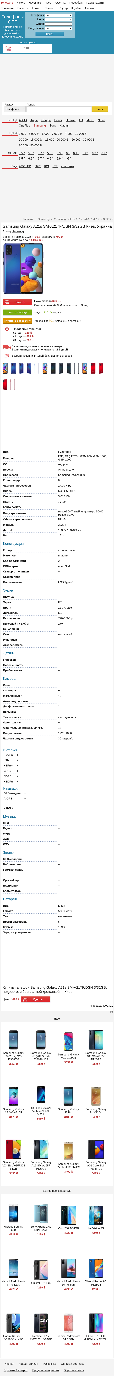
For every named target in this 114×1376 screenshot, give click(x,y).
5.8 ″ (50, 153)
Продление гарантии (45, 1370)
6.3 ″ (95, 153)
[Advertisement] (57, 78)
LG (81, 120)
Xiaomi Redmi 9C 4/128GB (96, 1283)
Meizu (90, 120)
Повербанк (76, 2)
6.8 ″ (50, 158)
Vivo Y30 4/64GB (68, 1228)
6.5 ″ (22, 158)
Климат (36, 8)
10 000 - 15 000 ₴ (30, 139)
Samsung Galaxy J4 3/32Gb (95, 1111)
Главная (9, 1363)
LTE (55, 166)
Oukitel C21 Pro (41, 1283)
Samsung (40, 125)
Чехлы (21, 2)
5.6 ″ (31, 153)
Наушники (35, 2)
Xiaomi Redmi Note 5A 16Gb (68, 1338)
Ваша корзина (27, 42)
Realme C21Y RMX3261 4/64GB (41, 1338)
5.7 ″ (40, 153)
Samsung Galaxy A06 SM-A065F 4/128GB (95, 1056)
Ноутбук (76, 8)
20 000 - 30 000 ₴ (83, 139)
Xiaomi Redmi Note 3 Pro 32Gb (13, 1283)
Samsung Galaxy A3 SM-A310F (13, 1111)
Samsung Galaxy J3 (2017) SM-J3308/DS (13, 1056)
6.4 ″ (104, 153)
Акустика (60, 2)
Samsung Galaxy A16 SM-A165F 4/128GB (40, 1165)
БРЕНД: (13, 120)
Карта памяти (95, 2)
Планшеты (7, 8)
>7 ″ (68, 158)
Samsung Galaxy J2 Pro (68, 1111)
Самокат (50, 8)
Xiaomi (64, 125)
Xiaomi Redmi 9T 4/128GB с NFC (13, 1338)
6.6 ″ (31, 158)
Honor (58, 120)
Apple (34, 120)
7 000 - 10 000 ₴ (75, 133)
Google (46, 120)
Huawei (71, 120)
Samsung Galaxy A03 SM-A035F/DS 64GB (13, 1165)
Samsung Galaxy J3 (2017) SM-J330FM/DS (40, 1056)
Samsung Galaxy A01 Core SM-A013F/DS (95, 1165)
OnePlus (24, 125)
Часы (48, 2)
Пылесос (23, 8)
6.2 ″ (85, 153)
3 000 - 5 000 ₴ (28, 133)
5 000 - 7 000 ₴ (52, 133)
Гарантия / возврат (15, 1370)
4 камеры (67, 166)
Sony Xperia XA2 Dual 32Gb (40, 1228)
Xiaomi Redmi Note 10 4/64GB (68, 1283)
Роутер (63, 8)
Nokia (101, 120)
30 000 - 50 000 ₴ (30, 145)
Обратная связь (74, 1370)
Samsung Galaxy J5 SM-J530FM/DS (68, 1165)
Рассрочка (49, 1363)
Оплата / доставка (72, 1363)
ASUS (23, 120)
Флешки (89, 8)
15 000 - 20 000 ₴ (56, 139)
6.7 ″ (40, 158)
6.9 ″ (59, 158)
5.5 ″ (22, 153)
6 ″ (68, 153)
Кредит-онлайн (28, 1363)
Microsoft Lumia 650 (13, 1228)
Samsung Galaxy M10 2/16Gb (68, 1056)
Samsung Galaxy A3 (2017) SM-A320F (40, 1111)
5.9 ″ (59, 153)
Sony (52, 125)
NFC (38, 166)
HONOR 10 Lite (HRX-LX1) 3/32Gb (96, 1338)
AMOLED (25, 166)
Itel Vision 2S (96, 1228)
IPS (46, 166)
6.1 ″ (76, 153)
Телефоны (7, 2)
